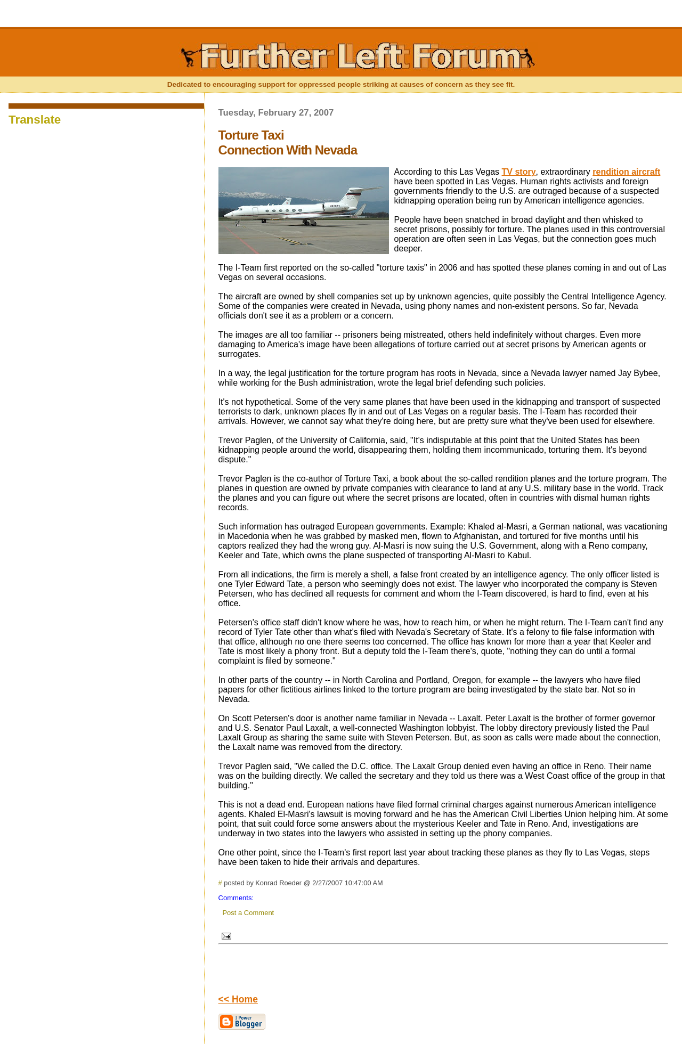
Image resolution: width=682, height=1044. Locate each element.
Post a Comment (248, 913)
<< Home (238, 999)
